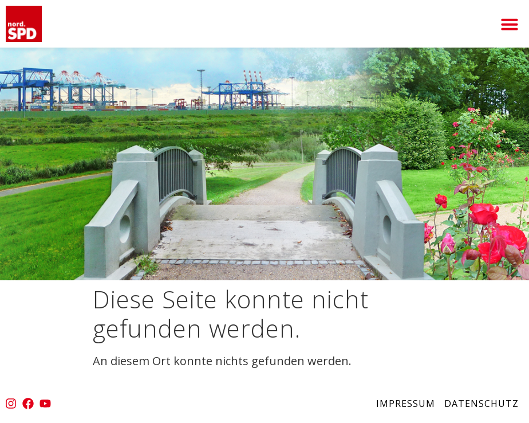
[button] (509, 24)
